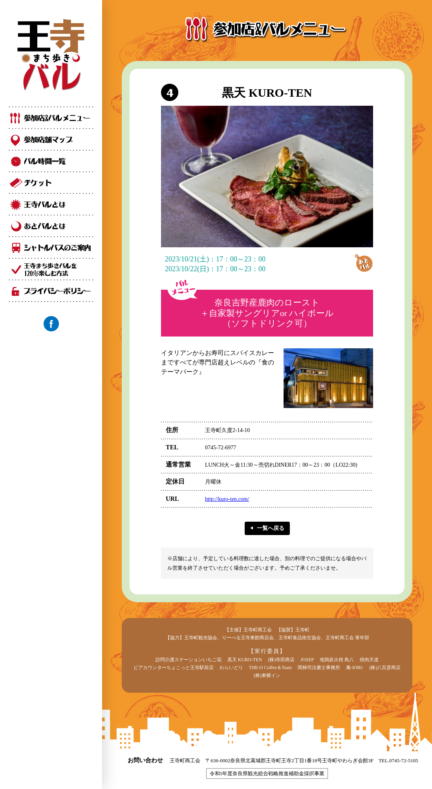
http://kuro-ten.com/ (227, 499)
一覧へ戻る (270, 528)
